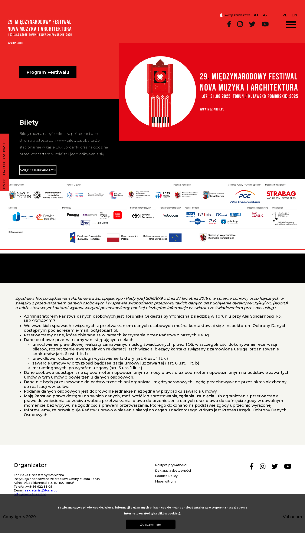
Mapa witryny (165, 481)
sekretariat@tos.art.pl (41, 490)
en (294, 15)
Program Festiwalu (47, 72)
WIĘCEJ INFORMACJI (38, 170)
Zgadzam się (150, 524)
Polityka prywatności (171, 465)
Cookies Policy (166, 476)
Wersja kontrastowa (235, 15)
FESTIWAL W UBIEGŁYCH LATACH (4, 163)
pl (284, 15)
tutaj (197, 507)
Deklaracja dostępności (173, 470)
